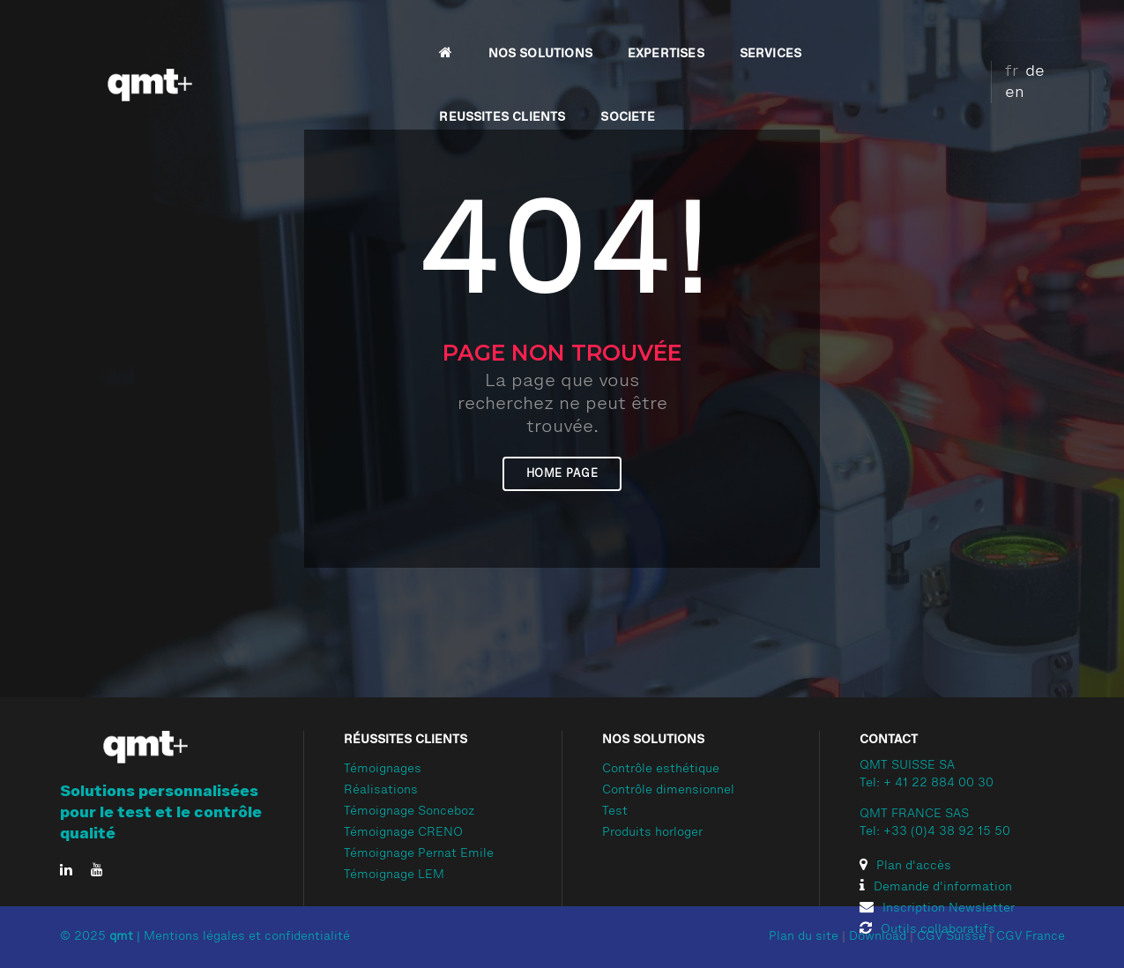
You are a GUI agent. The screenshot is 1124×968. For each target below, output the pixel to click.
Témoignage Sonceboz (409, 812)
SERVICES (658, 31)
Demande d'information (936, 887)
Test (615, 812)
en (1048, 29)
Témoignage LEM (394, 875)
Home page (562, 474)
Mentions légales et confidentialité (247, 937)
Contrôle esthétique (660, 769)
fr (998, 29)
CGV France (1030, 937)
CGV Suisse (951, 937)
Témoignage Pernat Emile (419, 854)
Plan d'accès (905, 866)
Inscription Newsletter (937, 909)
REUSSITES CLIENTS (788, 31)
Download (877, 937)
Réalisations (381, 791)
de (1021, 29)
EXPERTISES (554, 31)
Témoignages (382, 769)
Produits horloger (652, 833)
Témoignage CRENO (403, 833)
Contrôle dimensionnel (668, 791)
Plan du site (803, 937)
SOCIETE (913, 31)
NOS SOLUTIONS (428, 31)
